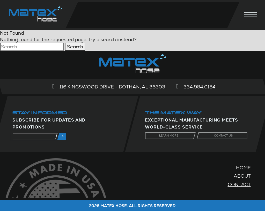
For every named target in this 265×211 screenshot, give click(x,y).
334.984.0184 (199, 87)
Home (243, 168)
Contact (239, 184)
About (242, 176)
